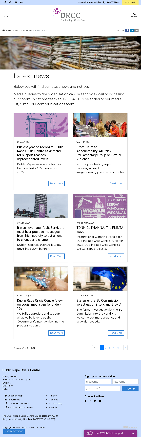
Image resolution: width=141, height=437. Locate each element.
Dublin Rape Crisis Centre (70, 15)
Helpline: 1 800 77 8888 (20, 407)
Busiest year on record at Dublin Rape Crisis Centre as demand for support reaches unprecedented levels (40, 153)
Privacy (53, 395)
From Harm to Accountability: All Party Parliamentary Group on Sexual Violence (99, 153)
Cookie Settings (14, 431)
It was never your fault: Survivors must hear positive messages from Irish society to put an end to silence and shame (40, 234)
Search (53, 407)
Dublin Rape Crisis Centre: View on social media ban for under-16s (40, 304)
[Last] (125, 347)
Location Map (15, 395)
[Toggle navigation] (6, 15)
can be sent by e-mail (86, 94)
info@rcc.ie (14, 399)
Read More (56, 183)
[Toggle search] (134, 15)
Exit (130, 2)
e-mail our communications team (47, 104)
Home (8, 30)
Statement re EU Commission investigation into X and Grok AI (99, 302)
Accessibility (55, 403)
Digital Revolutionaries (131, 427)
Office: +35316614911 (18, 403)
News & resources (23, 30)
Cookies (53, 399)
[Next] (122, 347)
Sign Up (130, 388)
